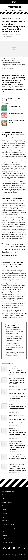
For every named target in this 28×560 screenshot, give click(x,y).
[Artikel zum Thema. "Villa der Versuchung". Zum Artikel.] (14, 115)
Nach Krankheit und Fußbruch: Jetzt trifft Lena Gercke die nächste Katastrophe (15, 354)
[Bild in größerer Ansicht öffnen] (14, 49)
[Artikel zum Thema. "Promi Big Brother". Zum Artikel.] (14, 108)
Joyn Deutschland (9, 491)
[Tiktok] (9, 548)
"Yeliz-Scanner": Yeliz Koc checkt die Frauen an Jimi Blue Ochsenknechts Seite (14, 331)
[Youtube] (23, 548)
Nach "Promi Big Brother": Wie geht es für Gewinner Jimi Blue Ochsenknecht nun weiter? (14, 338)
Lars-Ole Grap (9, 36)
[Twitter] (19, 548)
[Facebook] (14, 548)
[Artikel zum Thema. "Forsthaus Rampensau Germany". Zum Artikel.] (14, 123)
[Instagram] (4, 548)
